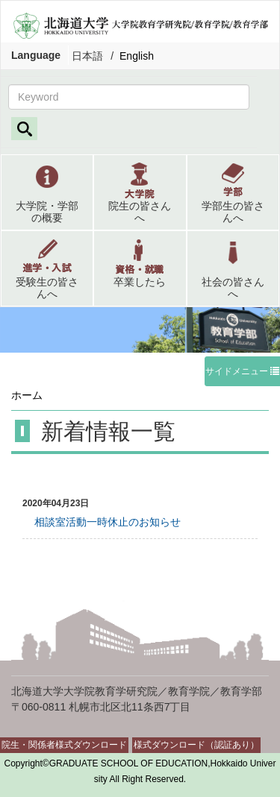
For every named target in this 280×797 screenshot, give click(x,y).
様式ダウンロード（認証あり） (196, 745)
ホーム (27, 395)
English (136, 56)
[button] (47, 192)
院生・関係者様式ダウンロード (64, 745)
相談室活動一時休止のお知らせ (102, 522)
